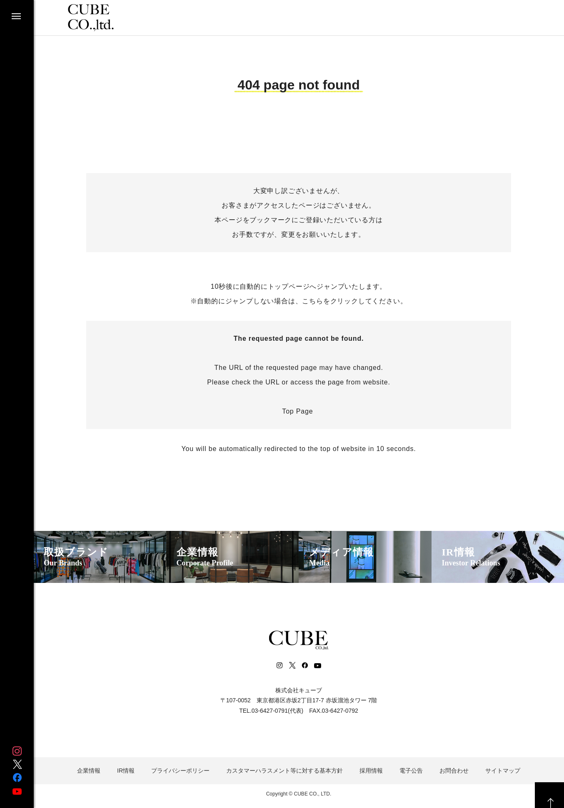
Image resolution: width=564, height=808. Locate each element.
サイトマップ (502, 770)
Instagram (17, 751)
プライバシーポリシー (180, 770)
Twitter (17, 764)
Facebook (17, 777)
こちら (312, 301)
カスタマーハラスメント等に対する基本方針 (284, 770)
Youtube (17, 791)
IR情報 (471, 557)
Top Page (298, 411)
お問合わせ (454, 770)
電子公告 (411, 770)
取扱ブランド (76, 557)
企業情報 (205, 557)
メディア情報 (341, 557)
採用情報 (371, 770)
